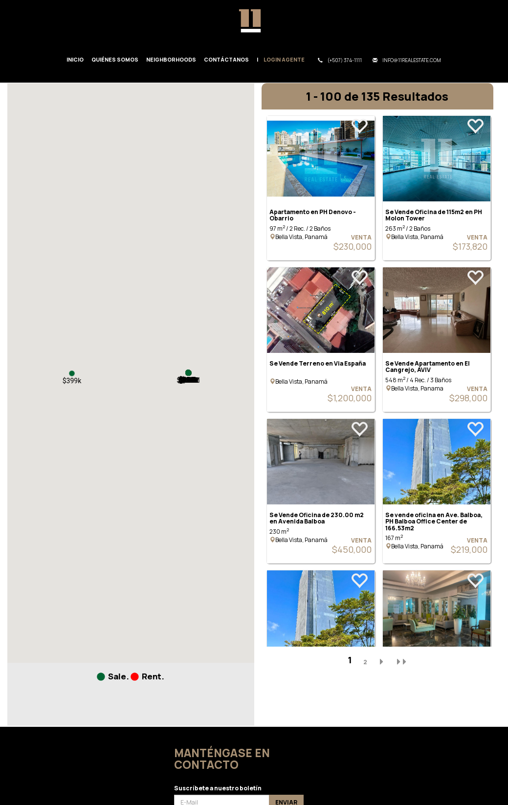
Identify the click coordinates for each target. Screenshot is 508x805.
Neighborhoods (171, 59)
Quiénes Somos (114, 59)
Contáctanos (226, 59)
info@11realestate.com (407, 60)
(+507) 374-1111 (340, 60)
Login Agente (284, 59)
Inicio (75, 59)
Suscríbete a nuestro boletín (218, 788)
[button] (72, 373)
